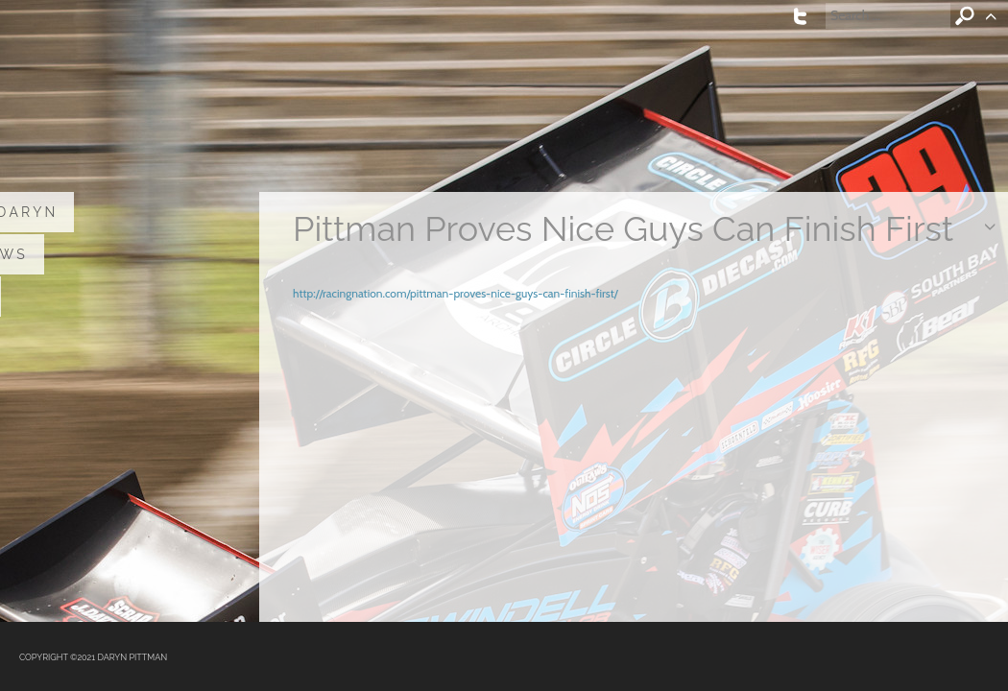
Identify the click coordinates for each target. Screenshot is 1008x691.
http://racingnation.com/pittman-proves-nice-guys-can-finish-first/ (455, 293)
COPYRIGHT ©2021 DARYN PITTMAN (93, 657)
